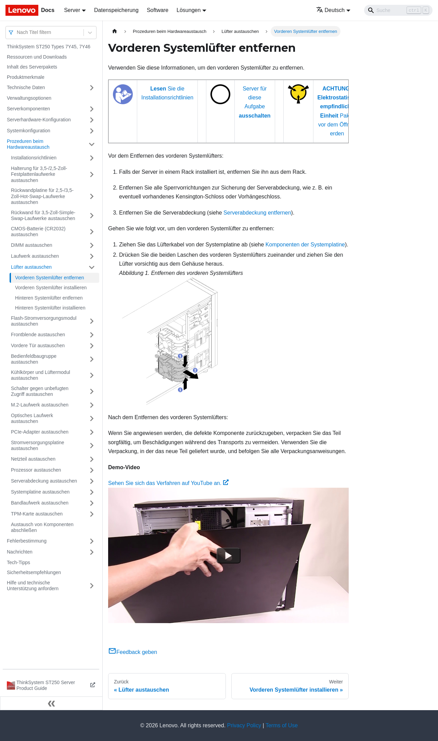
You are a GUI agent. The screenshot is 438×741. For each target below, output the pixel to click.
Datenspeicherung (116, 10)
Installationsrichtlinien (33, 157)
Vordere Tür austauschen (38, 345)
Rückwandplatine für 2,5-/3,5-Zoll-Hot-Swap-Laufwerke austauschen (42, 196)
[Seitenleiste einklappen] (51, 703)
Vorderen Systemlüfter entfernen (49, 277)
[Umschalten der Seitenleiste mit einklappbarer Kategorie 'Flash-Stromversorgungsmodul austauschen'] (91, 321)
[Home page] (114, 31)
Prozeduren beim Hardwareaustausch (28, 144)
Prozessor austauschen (36, 470)
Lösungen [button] (189, 10)
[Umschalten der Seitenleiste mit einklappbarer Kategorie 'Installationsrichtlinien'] (91, 158)
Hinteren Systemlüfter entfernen (49, 298)
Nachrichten (20, 552)
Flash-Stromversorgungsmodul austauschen (43, 321)
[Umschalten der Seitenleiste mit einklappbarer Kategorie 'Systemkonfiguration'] (91, 130)
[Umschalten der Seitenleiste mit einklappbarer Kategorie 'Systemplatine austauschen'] (91, 492)
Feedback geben (132, 652)
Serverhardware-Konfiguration (39, 119)
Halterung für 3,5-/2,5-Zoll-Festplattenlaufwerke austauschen (39, 174)
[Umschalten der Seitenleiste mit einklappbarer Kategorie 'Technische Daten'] (91, 87)
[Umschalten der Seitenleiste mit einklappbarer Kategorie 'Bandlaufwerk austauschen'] (91, 503)
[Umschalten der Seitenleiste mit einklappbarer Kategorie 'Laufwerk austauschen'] (91, 256)
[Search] (398, 10)
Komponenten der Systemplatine (305, 244)
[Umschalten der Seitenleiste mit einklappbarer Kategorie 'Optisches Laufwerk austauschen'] (91, 419)
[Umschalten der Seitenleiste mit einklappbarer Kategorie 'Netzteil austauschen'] (91, 459)
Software (157, 10)
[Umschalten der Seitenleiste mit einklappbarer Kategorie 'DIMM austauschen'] (91, 245)
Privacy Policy (244, 725)
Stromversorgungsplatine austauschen (37, 445)
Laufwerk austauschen (35, 256)
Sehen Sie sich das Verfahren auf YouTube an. (168, 483)
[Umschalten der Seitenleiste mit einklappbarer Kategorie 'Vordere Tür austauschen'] (91, 345)
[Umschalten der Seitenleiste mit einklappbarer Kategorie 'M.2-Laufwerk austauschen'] (91, 405)
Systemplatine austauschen (40, 492)
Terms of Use (282, 725)
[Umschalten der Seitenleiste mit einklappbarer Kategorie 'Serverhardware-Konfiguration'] (91, 119)
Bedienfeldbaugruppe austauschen (33, 359)
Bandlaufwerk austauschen (39, 503)
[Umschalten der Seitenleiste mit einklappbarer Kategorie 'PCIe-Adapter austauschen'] (91, 432)
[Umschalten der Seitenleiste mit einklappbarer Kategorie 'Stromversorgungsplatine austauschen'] (91, 446)
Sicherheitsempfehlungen (34, 572)
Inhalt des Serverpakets (32, 67)
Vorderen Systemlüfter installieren (51, 287)
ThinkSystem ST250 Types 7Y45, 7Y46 (48, 46)
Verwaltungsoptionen (29, 98)
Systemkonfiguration (28, 130)
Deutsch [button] (330, 10)
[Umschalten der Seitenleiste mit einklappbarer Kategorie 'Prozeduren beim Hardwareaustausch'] (91, 144)
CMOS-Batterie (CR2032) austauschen (38, 232)
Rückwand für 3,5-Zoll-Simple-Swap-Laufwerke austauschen (43, 215)
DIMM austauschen (31, 245)
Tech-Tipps (18, 562)
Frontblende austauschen (38, 334)
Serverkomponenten (28, 108)
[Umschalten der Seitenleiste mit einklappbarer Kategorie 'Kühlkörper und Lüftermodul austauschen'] (91, 375)
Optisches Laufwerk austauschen (32, 418)
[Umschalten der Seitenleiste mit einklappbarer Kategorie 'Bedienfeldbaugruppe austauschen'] (91, 359)
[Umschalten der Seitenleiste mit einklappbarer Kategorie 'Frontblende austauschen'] (91, 334)
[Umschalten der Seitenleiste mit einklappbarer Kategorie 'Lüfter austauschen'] (91, 267)
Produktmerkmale (25, 77)
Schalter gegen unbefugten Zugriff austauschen (39, 391)
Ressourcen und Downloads (37, 57)
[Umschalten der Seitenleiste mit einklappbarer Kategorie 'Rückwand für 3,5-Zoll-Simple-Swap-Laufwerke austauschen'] (91, 216)
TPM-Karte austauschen (37, 514)
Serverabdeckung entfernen (257, 213)
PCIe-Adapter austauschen (39, 432)
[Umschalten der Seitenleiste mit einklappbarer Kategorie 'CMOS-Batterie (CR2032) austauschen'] (91, 232)
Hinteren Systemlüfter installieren (50, 308)
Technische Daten (26, 87)
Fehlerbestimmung (27, 541)
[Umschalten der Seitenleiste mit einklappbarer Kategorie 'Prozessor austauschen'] (91, 470)
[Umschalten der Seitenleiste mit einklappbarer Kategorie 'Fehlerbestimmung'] (91, 541)
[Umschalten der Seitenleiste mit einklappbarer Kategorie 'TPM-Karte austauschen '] (91, 514)
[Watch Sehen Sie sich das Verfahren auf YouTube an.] (229, 555)
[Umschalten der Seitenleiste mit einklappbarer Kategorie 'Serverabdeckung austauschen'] (91, 481)
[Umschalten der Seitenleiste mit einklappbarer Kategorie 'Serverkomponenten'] (91, 109)
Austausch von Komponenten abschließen (42, 527)
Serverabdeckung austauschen (44, 481)
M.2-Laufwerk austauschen (39, 405)
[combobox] (17, 32)
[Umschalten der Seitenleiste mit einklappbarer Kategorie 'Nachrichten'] (91, 552)
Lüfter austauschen (31, 267)
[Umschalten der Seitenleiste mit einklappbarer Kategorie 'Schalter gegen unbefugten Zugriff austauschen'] (91, 392)
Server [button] (72, 10)
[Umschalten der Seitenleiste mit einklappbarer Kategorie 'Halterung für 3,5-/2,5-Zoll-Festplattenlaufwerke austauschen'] (91, 174)
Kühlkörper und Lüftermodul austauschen (40, 375)
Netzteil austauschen (33, 459)
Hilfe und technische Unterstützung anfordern (33, 586)
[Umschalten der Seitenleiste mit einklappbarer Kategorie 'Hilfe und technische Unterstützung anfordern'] (91, 586)
